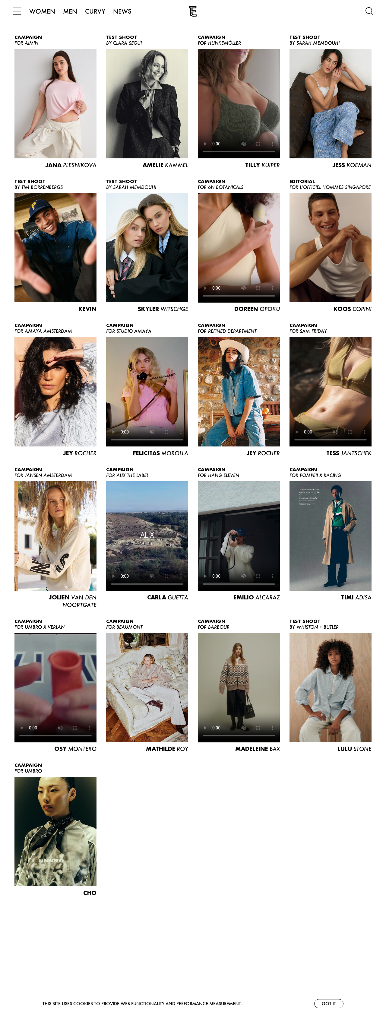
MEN (72, 11)
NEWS (124, 11)
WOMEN (44, 11)
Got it (329, 1003)
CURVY (97, 11)
